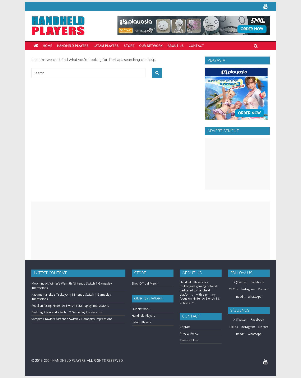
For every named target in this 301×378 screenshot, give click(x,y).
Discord (263, 289)
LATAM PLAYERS (106, 46)
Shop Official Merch (145, 283)
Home (47, 46)
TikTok (233, 289)
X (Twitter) (240, 282)
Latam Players (141, 322)
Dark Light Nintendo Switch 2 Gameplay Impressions (67, 312)
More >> (188, 303)
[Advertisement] (237, 164)
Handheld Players (73, 46)
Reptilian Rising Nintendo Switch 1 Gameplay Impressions (70, 305)
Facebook (257, 282)
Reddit (240, 297)
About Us (176, 46)
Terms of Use (189, 340)
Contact (196, 46)
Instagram (248, 289)
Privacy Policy (189, 333)
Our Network (151, 46)
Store (129, 46)
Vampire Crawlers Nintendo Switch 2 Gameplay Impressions (71, 319)
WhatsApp (254, 297)
